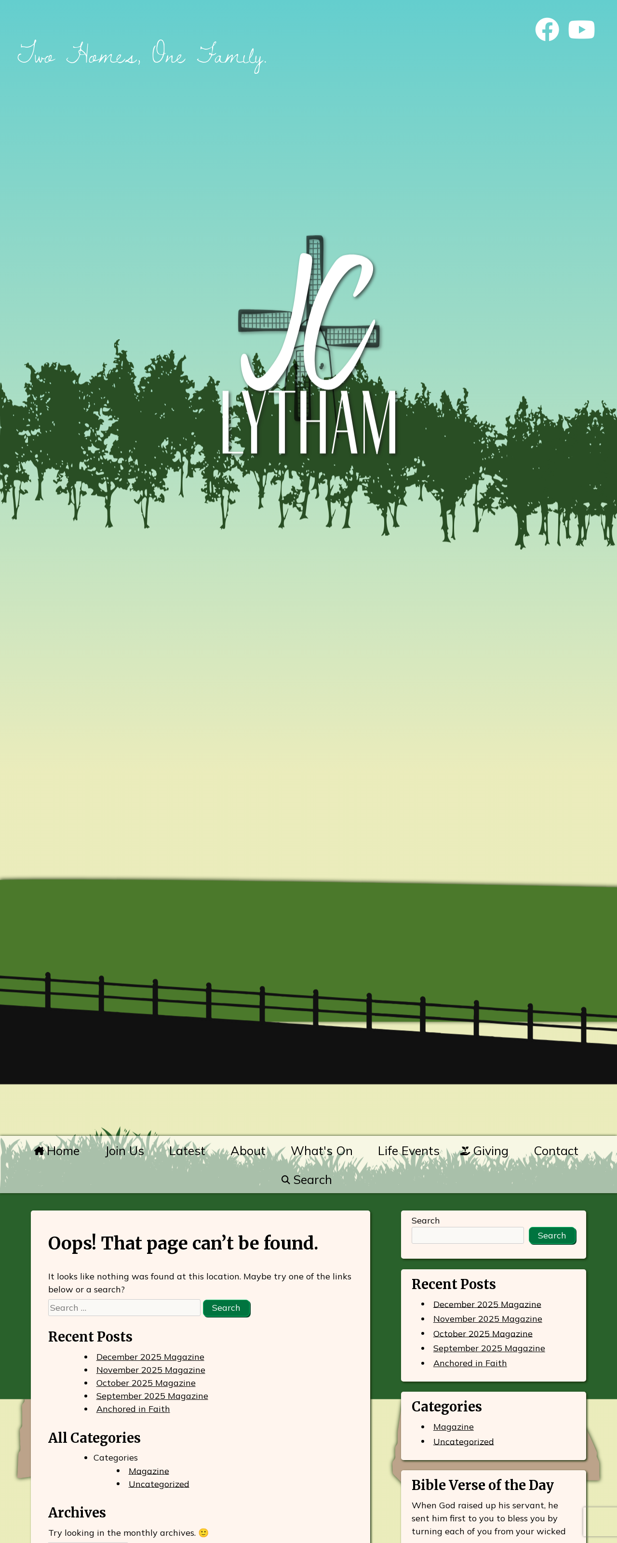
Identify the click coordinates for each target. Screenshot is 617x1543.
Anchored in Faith (133, 1408)
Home (57, 1150)
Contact (556, 1150)
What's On (322, 1150)
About (248, 1150)
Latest (187, 1150)
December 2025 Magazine (150, 1356)
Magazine (149, 1470)
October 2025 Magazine (146, 1382)
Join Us (124, 1150)
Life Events (409, 1150)
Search (306, 1179)
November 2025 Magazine (150, 1369)
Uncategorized (159, 1483)
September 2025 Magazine (152, 1395)
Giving (484, 1150)
